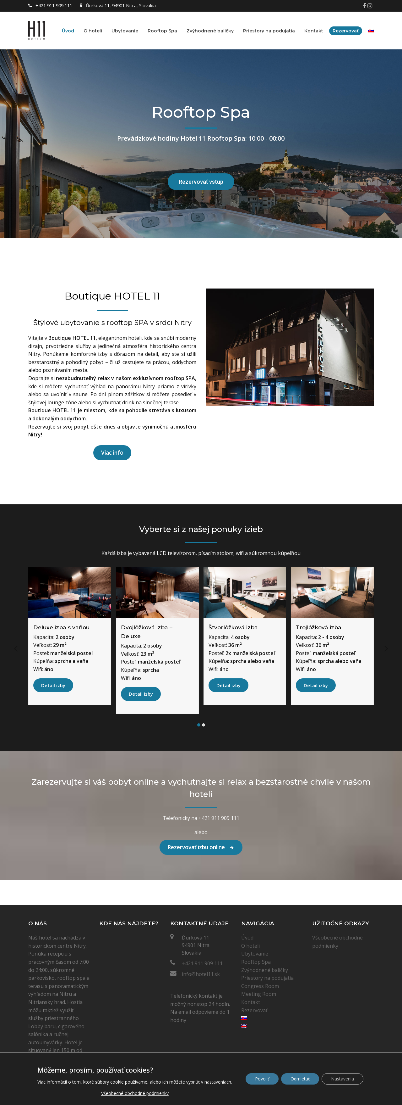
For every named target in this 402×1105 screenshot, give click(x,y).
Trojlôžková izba (318, 627)
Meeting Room (258, 993)
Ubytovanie (254, 953)
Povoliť (262, 1079)
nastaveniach (217, 1082)
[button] (198, 724)
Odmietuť (300, 1079)
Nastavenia (342, 1079)
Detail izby (53, 685)
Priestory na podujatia (267, 977)
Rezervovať (254, 1010)
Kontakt (250, 1002)
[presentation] (15, 647)
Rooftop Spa (256, 961)
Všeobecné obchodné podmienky (135, 1093)
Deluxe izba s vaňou (61, 627)
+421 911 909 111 (202, 963)
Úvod (247, 937)
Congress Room (260, 986)
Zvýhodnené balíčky (264, 970)
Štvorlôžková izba (233, 627)
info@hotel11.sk (201, 974)
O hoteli (250, 945)
